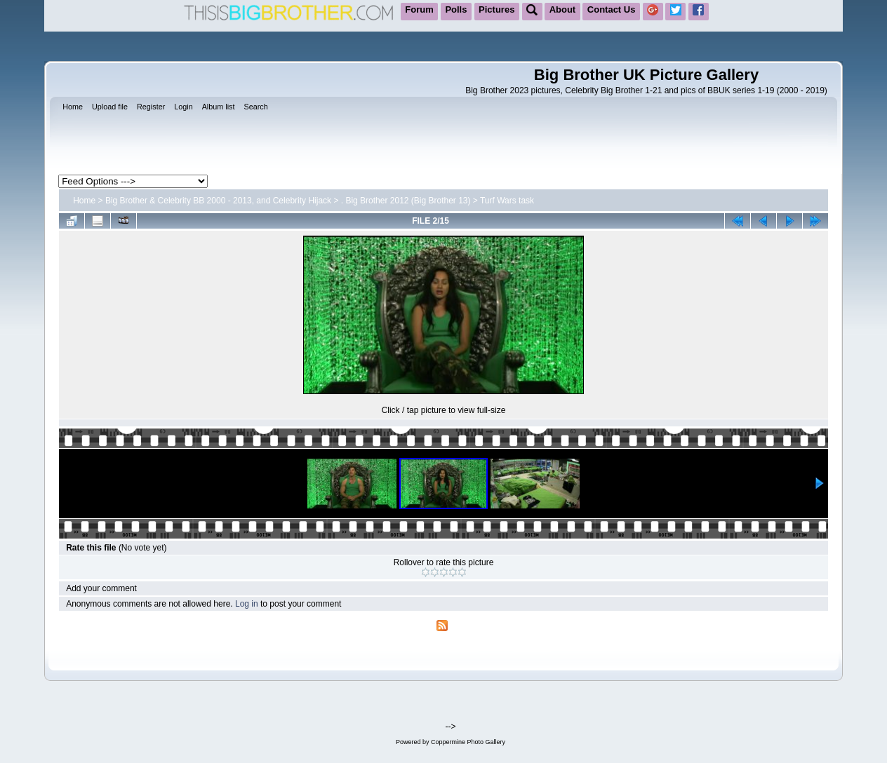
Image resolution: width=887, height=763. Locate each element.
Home (84, 200)
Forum (419, 9)
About (562, 9)
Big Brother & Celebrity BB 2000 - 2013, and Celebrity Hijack (218, 200)
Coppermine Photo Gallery (468, 741)
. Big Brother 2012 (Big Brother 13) (406, 200)
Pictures (496, 9)
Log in (246, 604)
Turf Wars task (507, 200)
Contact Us (611, 9)
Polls (456, 9)
